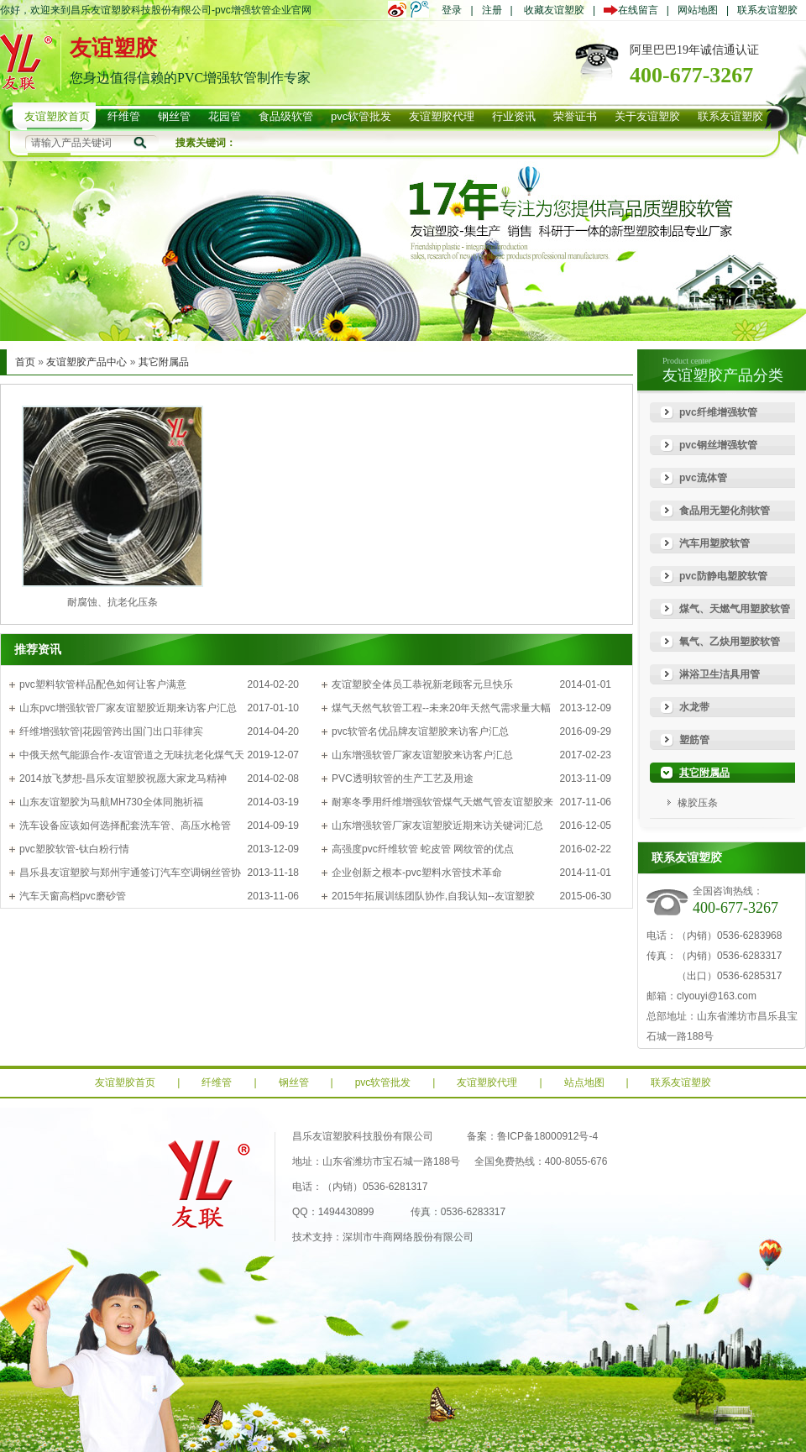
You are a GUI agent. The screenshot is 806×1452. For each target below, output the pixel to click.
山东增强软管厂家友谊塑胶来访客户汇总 (422, 755)
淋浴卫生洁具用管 (719, 674)
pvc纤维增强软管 (718, 412)
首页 (25, 362)
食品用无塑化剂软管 (724, 510)
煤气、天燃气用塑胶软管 (734, 609)
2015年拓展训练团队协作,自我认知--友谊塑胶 (433, 896)
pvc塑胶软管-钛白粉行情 (74, 849)
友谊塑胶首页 (125, 1082)
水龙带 (694, 707)
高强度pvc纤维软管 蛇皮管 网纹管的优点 (423, 849)
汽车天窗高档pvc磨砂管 (72, 896)
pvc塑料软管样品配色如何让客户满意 (102, 684)
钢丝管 (294, 1082)
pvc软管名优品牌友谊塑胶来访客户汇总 (420, 731)
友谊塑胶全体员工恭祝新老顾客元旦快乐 (422, 684)
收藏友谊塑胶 (554, 10)
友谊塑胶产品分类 (722, 375)
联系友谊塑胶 (767, 10)
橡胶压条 (698, 803)
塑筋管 (694, 740)
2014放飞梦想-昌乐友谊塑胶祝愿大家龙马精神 (123, 778)
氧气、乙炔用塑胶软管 (729, 641)
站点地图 (584, 1082)
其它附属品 (164, 362)
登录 (452, 10)
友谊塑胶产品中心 (86, 362)
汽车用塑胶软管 (714, 543)
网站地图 (698, 10)
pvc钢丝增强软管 (718, 445)
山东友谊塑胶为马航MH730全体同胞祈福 (111, 802)
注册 (492, 10)
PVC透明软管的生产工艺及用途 (403, 778)
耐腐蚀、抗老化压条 (112, 602)
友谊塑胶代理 (487, 1082)
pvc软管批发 (383, 1082)
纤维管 (217, 1082)
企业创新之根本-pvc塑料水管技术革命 (417, 872)
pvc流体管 (703, 478)
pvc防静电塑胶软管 (723, 576)
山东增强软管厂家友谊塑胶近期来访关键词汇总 (437, 825)
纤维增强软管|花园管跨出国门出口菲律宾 (111, 731)
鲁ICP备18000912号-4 (547, 1136)
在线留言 (635, 10)
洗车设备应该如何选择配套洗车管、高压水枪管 (125, 825)
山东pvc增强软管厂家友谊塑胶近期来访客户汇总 (128, 708)
